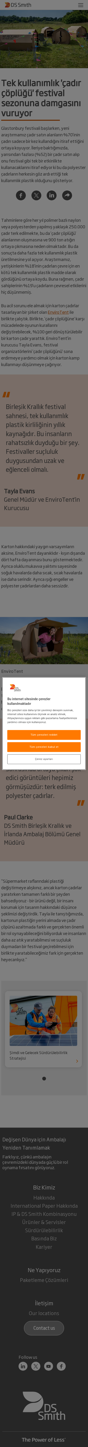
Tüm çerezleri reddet (44, 734)
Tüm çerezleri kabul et (44, 746)
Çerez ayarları (44, 759)
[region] (44, 723)
